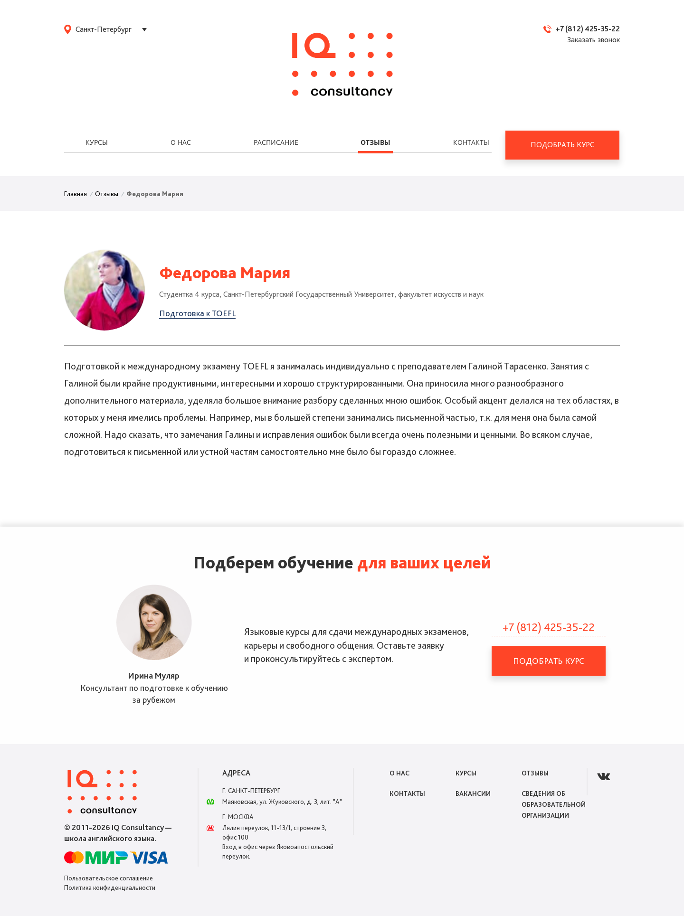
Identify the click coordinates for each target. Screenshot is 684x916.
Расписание (276, 142)
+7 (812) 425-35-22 (587, 28)
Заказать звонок (593, 39)
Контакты (471, 142)
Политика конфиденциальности (109, 887)
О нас (181, 142)
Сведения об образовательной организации (554, 804)
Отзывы (375, 142)
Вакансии (473, 793)
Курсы (97, 142)
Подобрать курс (562, 144)
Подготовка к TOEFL (197, 313)
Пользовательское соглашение (108, 878)
